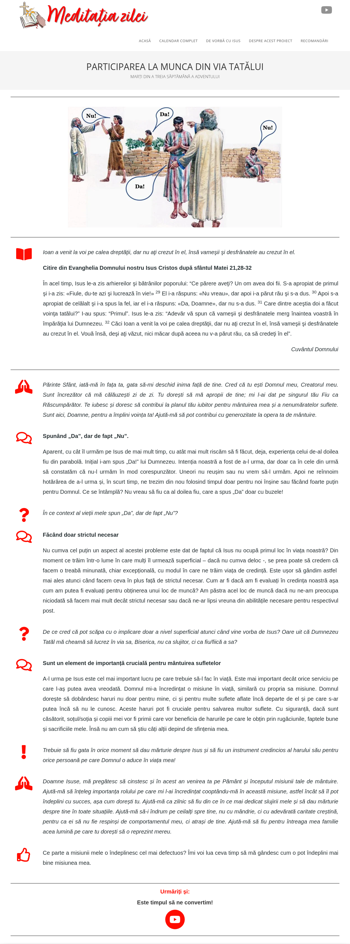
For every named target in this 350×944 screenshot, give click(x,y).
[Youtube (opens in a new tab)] (327, 10)
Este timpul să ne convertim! (175, 903)
